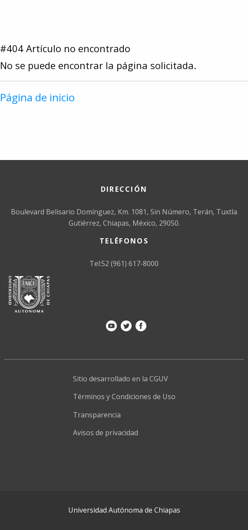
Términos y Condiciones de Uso (124, 396)
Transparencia (97, 415)
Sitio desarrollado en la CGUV (120, 378)
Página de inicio (37, 97)
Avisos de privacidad (105, 432)
